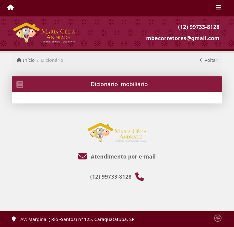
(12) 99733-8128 (199, 26)
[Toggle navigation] (219, 8)
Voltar (209, 60)
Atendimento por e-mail (117, 156)
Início (25, 60)
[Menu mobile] (10, 7)
